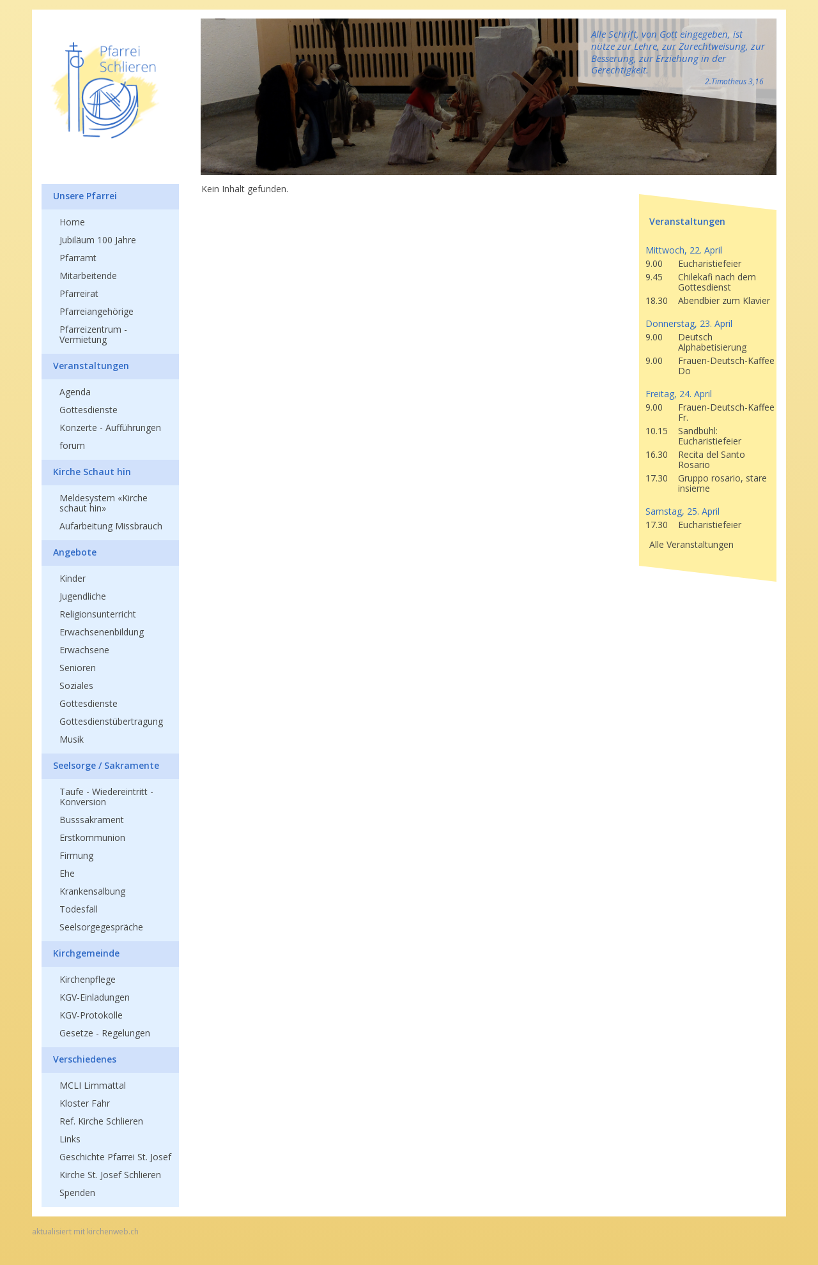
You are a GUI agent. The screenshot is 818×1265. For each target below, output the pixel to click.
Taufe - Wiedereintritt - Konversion (106, 796)
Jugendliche (82, 596)
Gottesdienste (88, 410)
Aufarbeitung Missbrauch (110, 526)
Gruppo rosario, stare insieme (722, 483)
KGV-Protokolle (91, 1015)
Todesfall (78, 909)
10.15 (656, 431)
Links (70, 1139)
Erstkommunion (92, 837)
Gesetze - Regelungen (104, 1033)
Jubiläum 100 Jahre (97, 240)
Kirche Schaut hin (92, 472)
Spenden (77, 1192)
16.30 (656, 454)
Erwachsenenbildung (101, 632)
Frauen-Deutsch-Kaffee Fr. (726, 412)
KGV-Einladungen (94, 997)
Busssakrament (91, 820)
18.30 (656, 300)
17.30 (656, 478)
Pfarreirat (78, 293)
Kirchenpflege (87, 979)
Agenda (75, 392)
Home (72, 222)
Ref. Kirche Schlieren (101, 1121)
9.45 (654, 277)
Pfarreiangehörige (96, 311)
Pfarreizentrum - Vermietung (93, 334)
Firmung (76, 855)
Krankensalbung (92, 891)
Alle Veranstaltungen (691, 544)
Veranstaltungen (91, 366)
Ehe (67, 873)
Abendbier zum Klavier (724, 300)
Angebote (74, 552)
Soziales (76, 685)
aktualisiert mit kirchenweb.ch (85, 1232)
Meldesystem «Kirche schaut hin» (103, 503)
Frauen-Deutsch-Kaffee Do (726, 365)
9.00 (654, 263)
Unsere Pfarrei (85, 196)
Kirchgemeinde (86, 953)
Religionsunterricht (97, 614)
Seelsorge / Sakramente (106, 765)
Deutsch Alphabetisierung (712, 342)
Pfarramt (77, 258)
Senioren (77, 668)
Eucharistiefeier (709, 263)
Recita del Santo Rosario (711, 459)
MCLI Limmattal (92, 1085)
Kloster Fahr (84, 1103)
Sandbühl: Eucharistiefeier (709, 436)
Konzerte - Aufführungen (110, 427)
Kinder (72, 578)
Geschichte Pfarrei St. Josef (115, 1157)
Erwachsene (84, 650)
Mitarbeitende (88, 275)
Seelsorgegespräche (101, 927)
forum (72, 445)
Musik (71, 739)
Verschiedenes (84, 1059)
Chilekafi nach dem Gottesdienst (717, 282)
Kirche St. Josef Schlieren (110, 1175)
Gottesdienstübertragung (111, 721)
